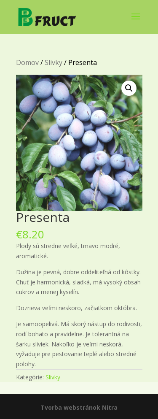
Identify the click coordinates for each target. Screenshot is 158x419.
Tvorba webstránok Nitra (79, 407)
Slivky (53, 62)
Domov (27, 62)
